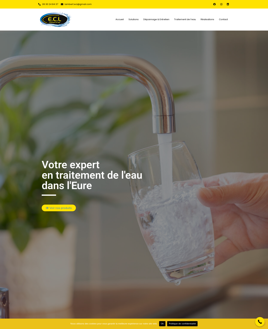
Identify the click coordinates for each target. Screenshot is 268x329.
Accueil (120, 19)
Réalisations (207, 19)
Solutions (134, 19)
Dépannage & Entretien (156, 19)
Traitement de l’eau (185, 19)
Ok (162, 323)
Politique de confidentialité (182, 323)
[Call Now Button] (260, 321)
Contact (223, 19)
